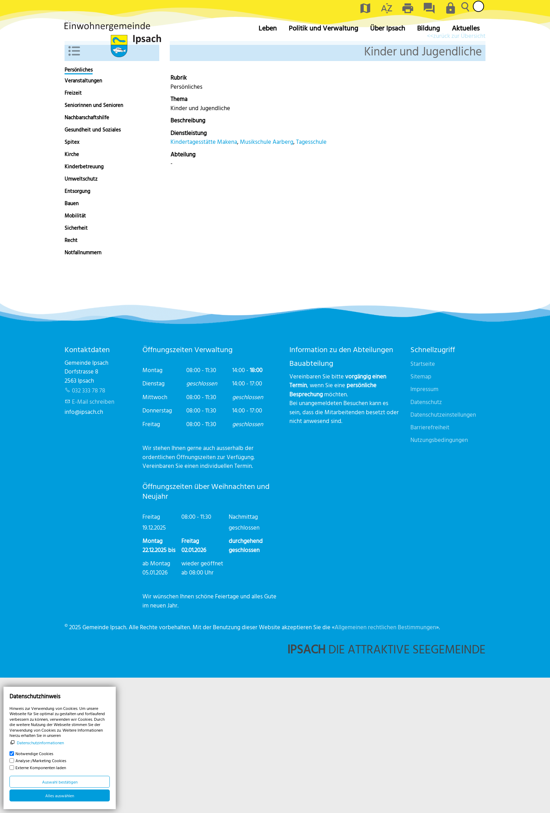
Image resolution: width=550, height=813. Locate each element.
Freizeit (73, 228)
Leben (268, 27)
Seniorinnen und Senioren (94, 240)
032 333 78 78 (88, 525)
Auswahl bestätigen (60, 782)
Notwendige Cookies (34, 753)
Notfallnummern (83, 388)
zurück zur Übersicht (459, 171)
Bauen (72, 339)
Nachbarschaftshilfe (87, 253)
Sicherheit (76, 363)
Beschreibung (187, 255)
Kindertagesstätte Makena (203, 277)
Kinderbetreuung (84, 302)
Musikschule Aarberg (266, 277)
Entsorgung (77, 326)
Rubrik (178, 212)
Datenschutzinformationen (40, 742)
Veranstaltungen (83, 216)
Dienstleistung (188, 268)
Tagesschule (311, 277)
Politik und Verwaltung (323, 27)
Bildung (428, 27)
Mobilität (75, 351)
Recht (71, 375)
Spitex (72, 277)
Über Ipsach (387, 27)
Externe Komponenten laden (40, 767)
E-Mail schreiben (93, 536)
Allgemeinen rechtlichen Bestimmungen (385, 762)
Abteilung (182, 289)
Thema (178, 234)
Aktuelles (465, 27)
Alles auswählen (59, 795)
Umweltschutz (81, 314)
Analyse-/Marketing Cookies (40, 760)
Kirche (72, 289)
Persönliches (79, 205)
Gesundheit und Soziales (93, 265)
